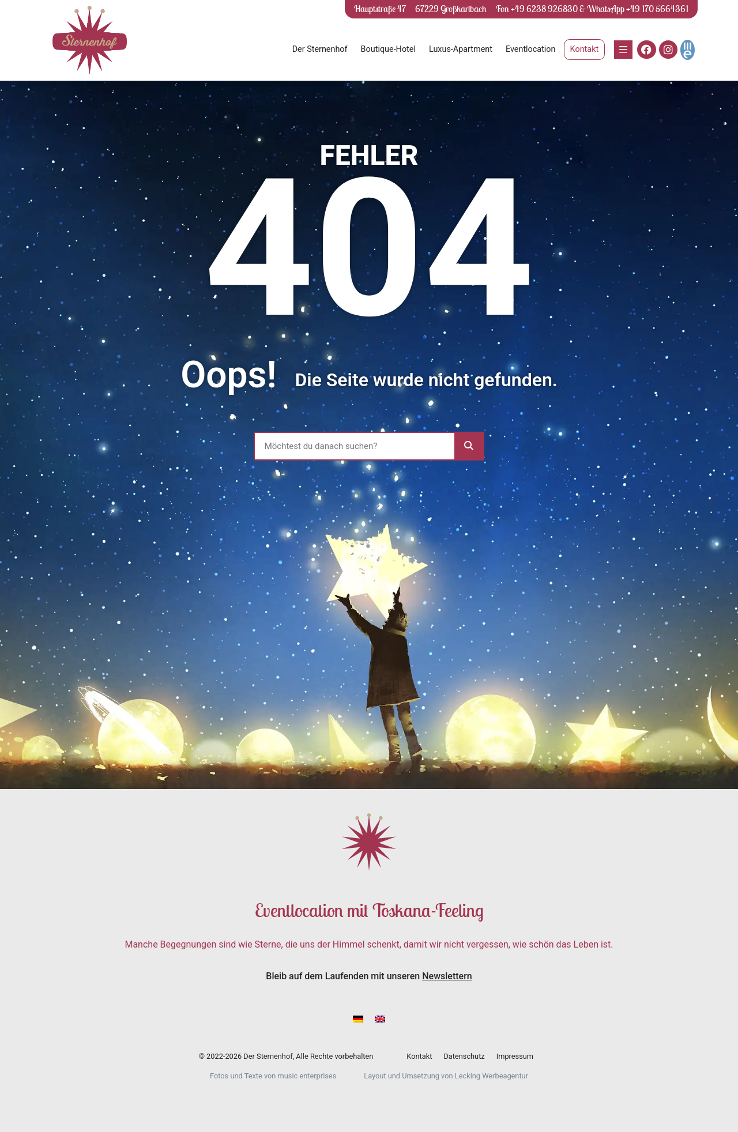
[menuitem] (358, 1019)
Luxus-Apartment (460, 49)
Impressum (514, 1056)
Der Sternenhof (320, 49)
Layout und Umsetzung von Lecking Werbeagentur (446, 1075)
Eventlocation (531, 49)
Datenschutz (463, 1056)
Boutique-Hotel (388, 49)
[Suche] (468, 446)
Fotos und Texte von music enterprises (273, 1075)
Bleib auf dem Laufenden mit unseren (369, 976)
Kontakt (419, 1056)
